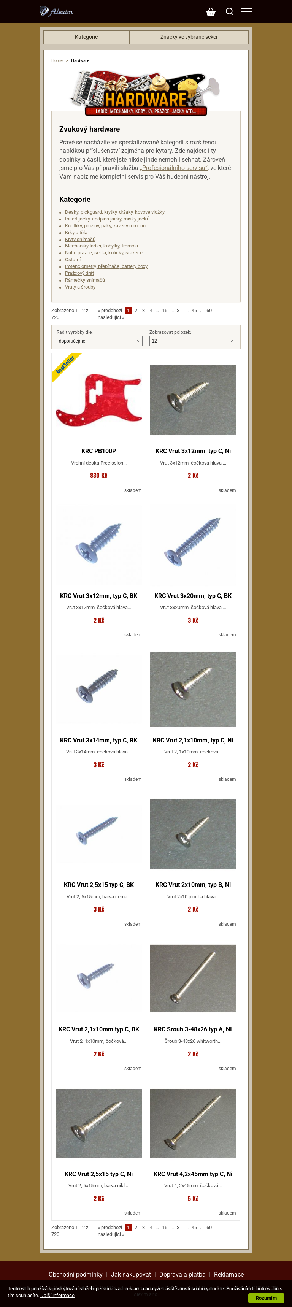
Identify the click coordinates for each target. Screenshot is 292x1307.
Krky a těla (76, 232)
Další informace (57, 1295)
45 (194, 310)
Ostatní (73, 259)
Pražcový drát (79, 273)
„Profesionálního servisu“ (174, 167)
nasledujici (111, 317)
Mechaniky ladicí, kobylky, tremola (101, 246)
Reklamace (229, 1274)
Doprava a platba (182, 1274)
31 (179, 310)
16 (164, 310)
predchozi (110, 310)
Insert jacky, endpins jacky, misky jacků (107, 219)
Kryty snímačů (80, 239)
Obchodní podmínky (76, 1274)
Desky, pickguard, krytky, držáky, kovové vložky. (115, 212)
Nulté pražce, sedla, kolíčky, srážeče (104, 252)
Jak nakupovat (131, 1274)
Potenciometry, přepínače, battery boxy (106, 266)
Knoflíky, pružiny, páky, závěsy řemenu (105, 225)
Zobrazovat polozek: (170, 332)
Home (57, 60)
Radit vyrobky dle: (75, 332)
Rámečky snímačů (85, 280)
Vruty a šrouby (80, 287)
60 (209, 310)
